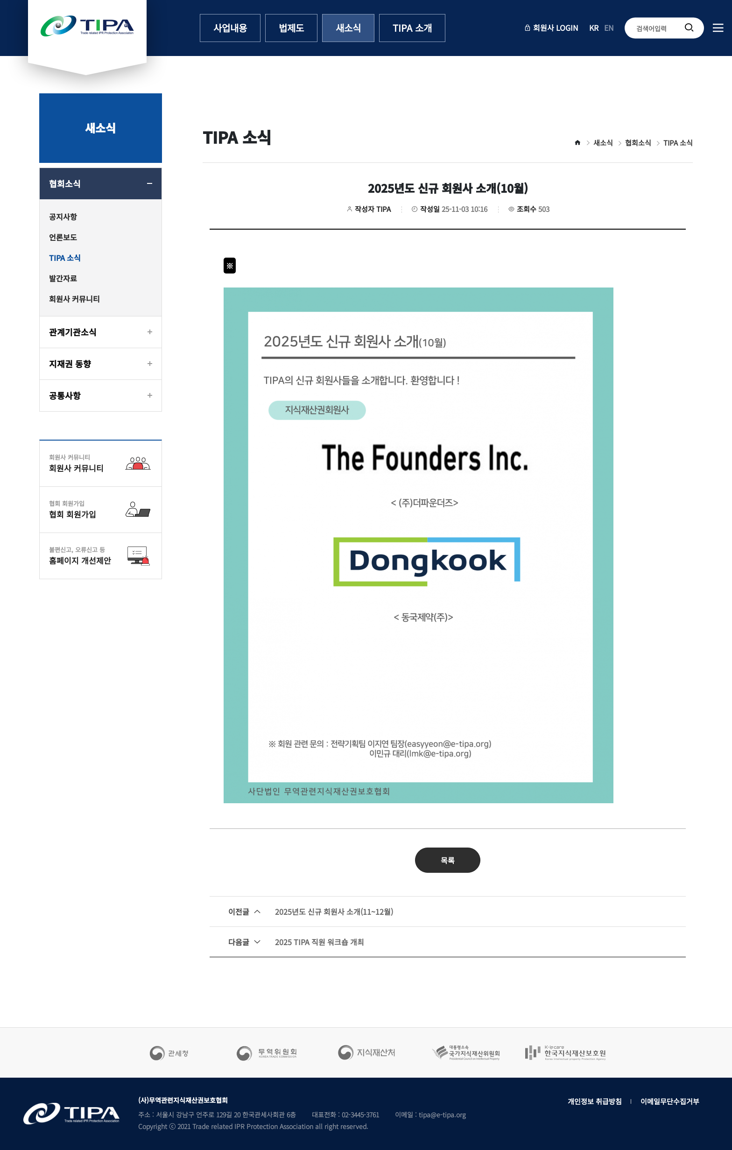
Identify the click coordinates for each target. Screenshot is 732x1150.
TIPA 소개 (412, 28)
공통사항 (65, 395)
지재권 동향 (70, 364)
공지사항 (63, 216)
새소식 (348, 28)
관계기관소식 (73, 332)
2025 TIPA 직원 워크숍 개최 (296, 941)
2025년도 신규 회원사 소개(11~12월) (310, 911)
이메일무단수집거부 (669, 1101)
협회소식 (65, 183)
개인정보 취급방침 (595, 1101)
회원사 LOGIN (551, 27)
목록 (448, 860)
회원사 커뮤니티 (74, 298)
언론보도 (63, 237)
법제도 (291, 28)
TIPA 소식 (65, 257)
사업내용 (230, 28)
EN (609, 27)
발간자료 (63, 278)
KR (593, 27)
